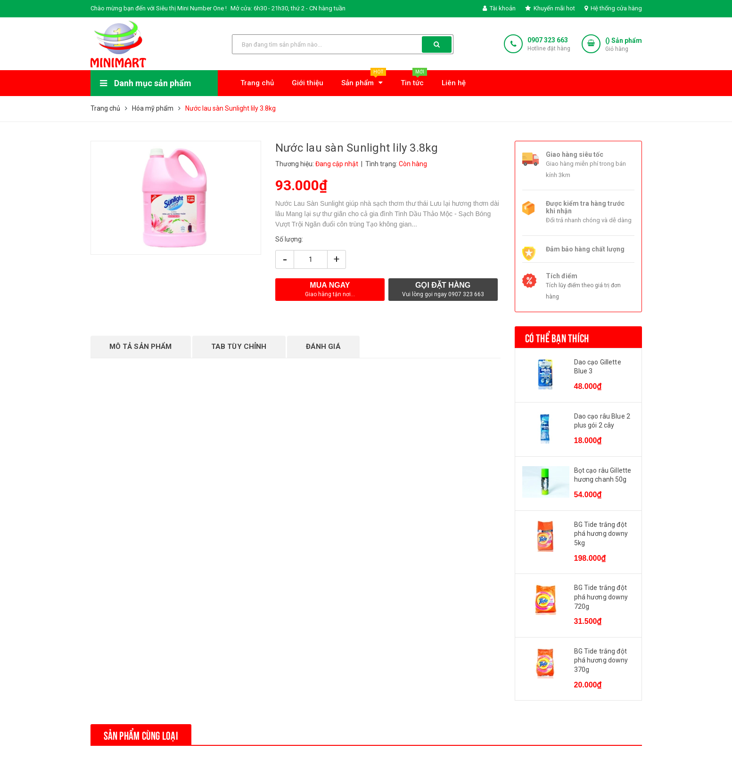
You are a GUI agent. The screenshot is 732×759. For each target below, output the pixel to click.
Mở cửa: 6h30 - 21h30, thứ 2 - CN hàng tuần (287, 8)
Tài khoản (499, 8)
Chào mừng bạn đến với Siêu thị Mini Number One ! (158, 8)
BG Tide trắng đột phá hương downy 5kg (601, 534)
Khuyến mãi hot (550, 8)
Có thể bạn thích (557, 337)
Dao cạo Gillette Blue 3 (597, 366)
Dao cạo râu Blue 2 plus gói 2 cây (602, 420)
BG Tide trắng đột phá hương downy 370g (601, 660)
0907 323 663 (547, 40)
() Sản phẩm (623, 45)
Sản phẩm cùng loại (141, 734)
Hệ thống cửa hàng (613, 8)
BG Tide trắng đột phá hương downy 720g (601, 597)
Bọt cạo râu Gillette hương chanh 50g (603, 475)
